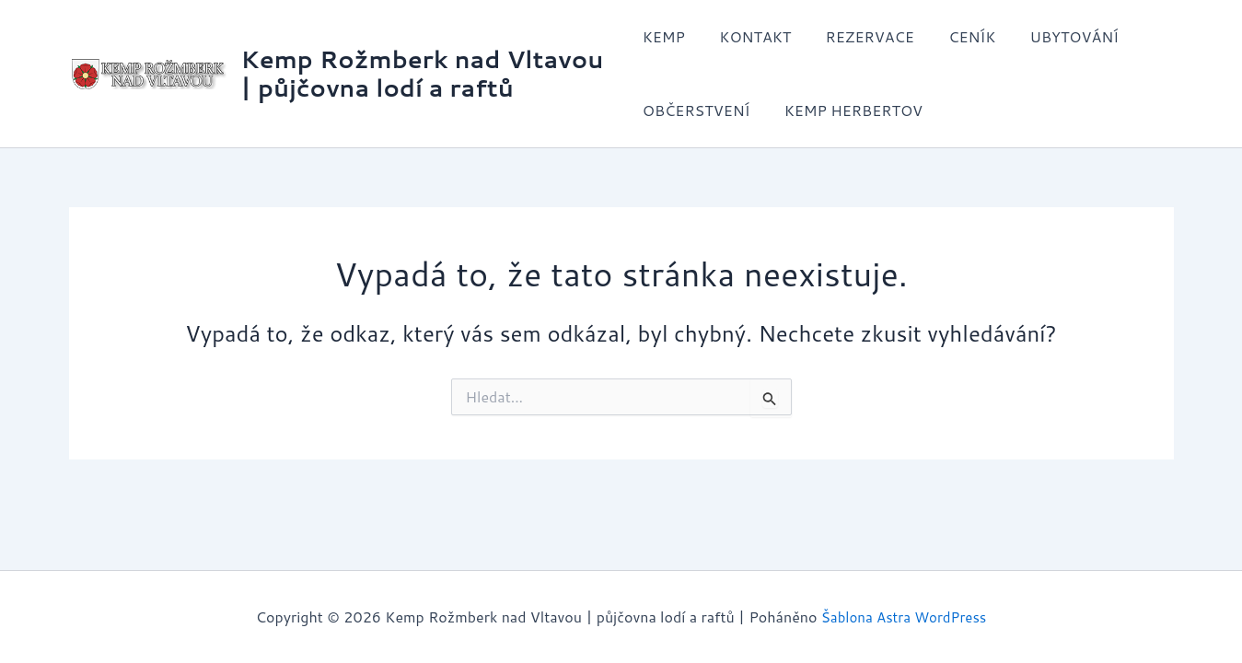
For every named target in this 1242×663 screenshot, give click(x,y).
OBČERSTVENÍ (696, 110)
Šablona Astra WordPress (904, 616)
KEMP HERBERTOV (848, 110)
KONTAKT (750, 36)
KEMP (664, 36)
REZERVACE (860, 36)
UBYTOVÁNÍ (1054, 36)
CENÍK (957, 36)
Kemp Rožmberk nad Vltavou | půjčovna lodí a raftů (422, 73)
